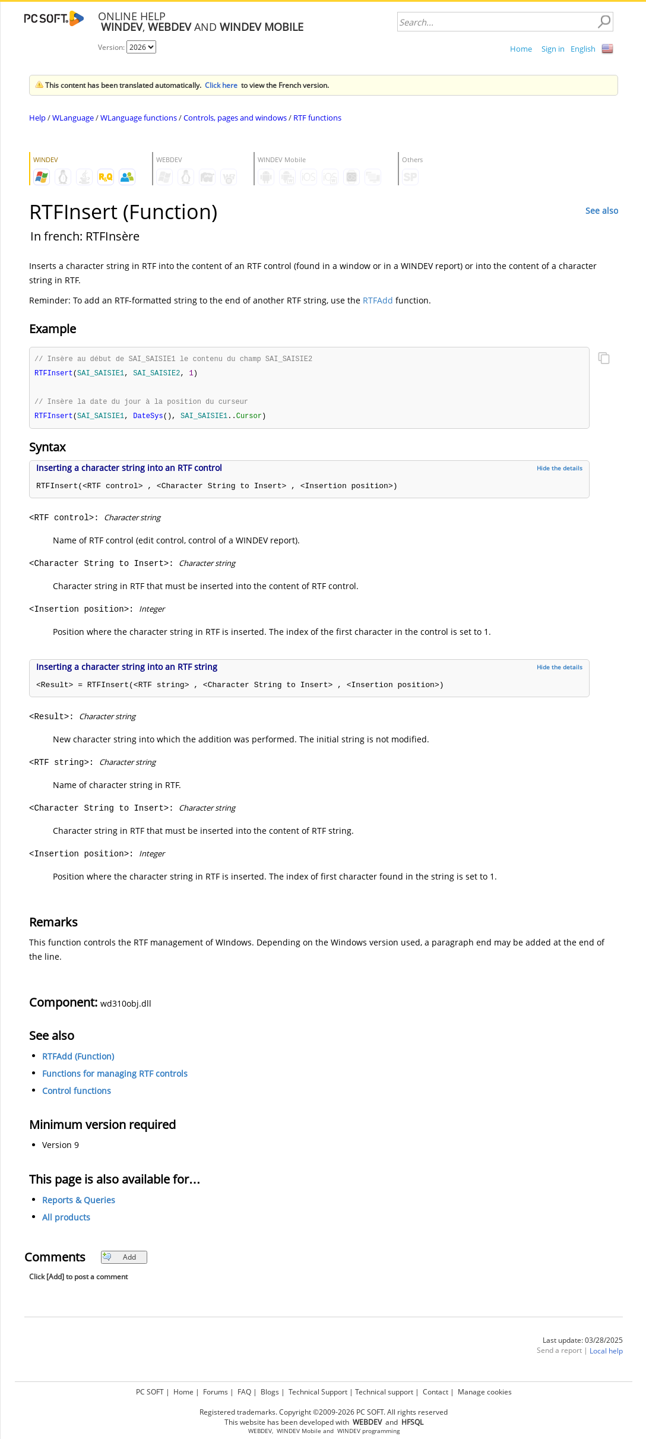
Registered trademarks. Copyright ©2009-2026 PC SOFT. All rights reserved (324, 1412)
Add (119, 1259)
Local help (606, 1353)
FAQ (244, 1392)
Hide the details (559, 470)
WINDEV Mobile (299, 1431)
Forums (215, 1392)
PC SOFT (150, 1392)
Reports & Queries (78, 1202)
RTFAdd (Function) (78, 1058)
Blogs (270, 1392)
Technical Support (318, 1392)
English (583, 48)
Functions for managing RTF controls (115, 1075)
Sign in (553, 48)
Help (37, 117)
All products (66, 1219)
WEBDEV (260, 1431)
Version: (112, 47)
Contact (435, 1392)
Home (521, 48)
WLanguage (73, 117)
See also (601, 210)
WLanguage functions (138, 117)
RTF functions (317, 117)
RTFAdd (378, 300)
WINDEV (348, 1431)
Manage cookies (485, 1392)
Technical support (384, 1392)
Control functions (76, 1093)
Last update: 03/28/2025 (583, 1342)
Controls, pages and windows (235, 117)
